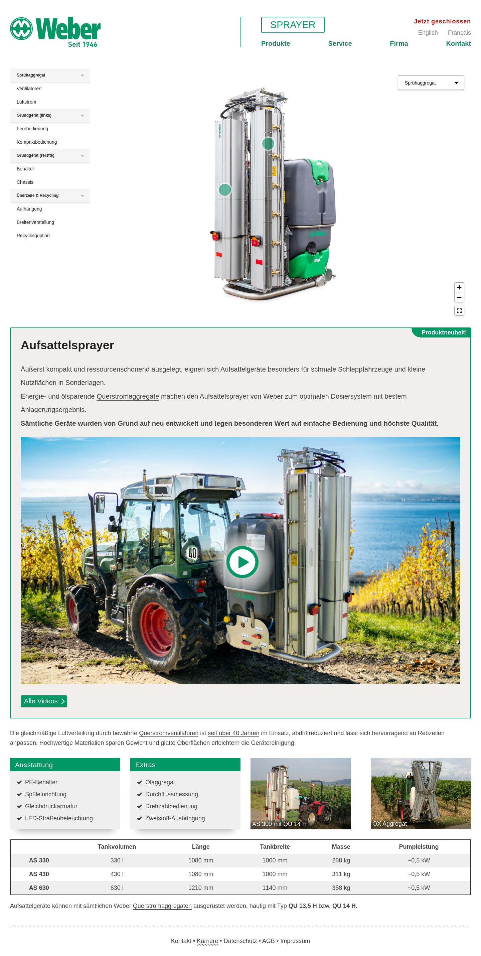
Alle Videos (44, 701)
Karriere (207, 941)
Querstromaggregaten (162, 906)
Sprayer (293, 24)
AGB (268, 941)
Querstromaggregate (128, 396)
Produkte (275, 43)
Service (340, 43)
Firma (399, 43)
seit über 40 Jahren (233, 733)
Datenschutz (240, 941)
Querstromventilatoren (168, 733)
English (428, 33)
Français (459, 33)
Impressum (295, 941)
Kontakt (458, 43)
